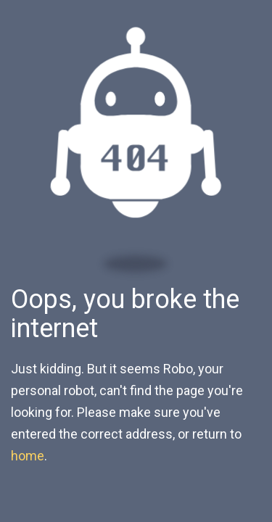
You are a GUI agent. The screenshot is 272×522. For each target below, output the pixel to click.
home (27, 455)
